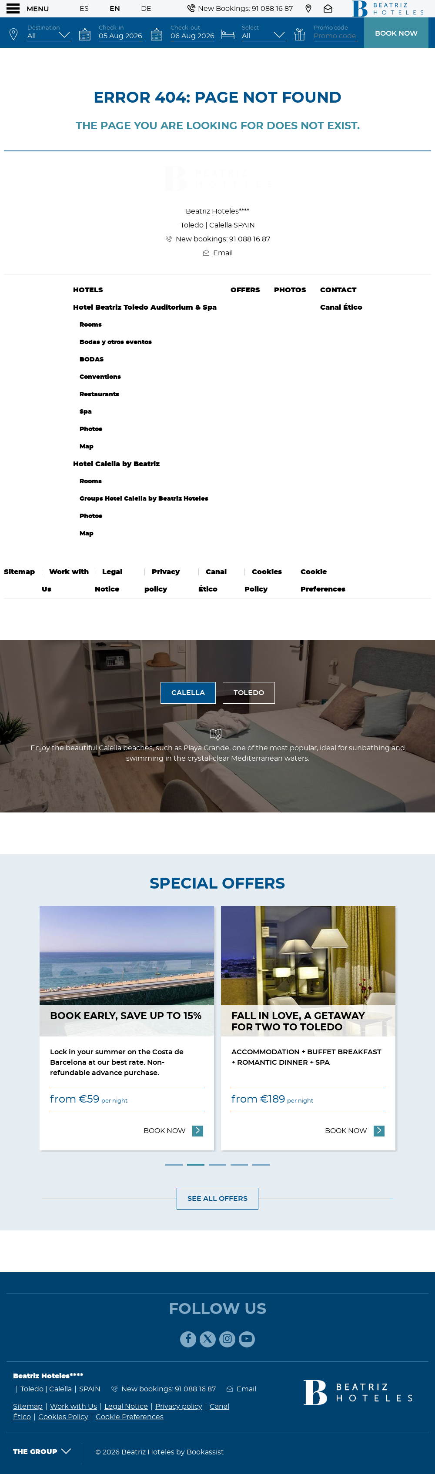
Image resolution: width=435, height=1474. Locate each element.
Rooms (91, 324)
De (146, 8)
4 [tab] (239, 1164)
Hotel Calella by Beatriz (116, 464)
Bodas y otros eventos (116, 342)
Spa (86, 411)
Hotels (88, 290)
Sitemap (19, 571)
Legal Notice (126, 1406)
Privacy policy (178, 1406)
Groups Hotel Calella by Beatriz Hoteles (144, 498)
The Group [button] (42, 1451)
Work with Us (73, 1406)
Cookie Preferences (130, 1417)
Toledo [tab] (249, 692)
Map (87, 446)
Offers (245, 290)
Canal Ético (341, 307)
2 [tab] (195, 1164)
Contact (338, 290)
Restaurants (99, 394)
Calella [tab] (188, 692)
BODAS (92, 359)
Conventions (100, 377)
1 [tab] (174, 1164)
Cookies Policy (63, 1417)
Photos (91, 429)
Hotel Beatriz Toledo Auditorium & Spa (145, 307)
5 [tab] (261, 1164)
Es (84, 8)
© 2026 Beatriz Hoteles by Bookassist (159, 1452)
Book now (396, 33)
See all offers (217, 1198)
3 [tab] (217, 1164)
